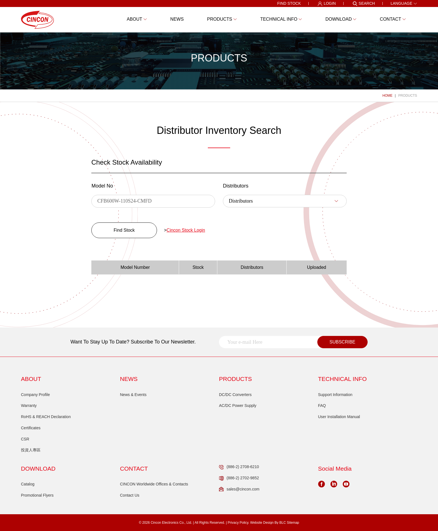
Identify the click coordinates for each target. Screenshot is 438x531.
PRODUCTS (407, 96)
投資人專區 (31, 450)
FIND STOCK (289, 3)
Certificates (31, 428)
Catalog (27, 484)
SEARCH (364, 3)
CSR (25, 439)
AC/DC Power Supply (237, 405)
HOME (387, 96)
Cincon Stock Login (185, 230)
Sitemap (293, 522)
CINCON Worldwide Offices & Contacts (154, 484)
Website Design (262, 522)
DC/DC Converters (235, 394)
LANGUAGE (404, 3)
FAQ (322, 405)
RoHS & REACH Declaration (46, 416)
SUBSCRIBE (342, 342)
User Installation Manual (339, 416)
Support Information (335, 394)
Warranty (29, 405)
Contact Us (129, 495)
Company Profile (35, 394)
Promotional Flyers (37, 495)
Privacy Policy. (238, 523)
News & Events (133, 394)
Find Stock (124, 230)
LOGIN (327, 3)
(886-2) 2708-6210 (239, 467)
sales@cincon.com (239, 489)
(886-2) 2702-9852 (239, 478)
